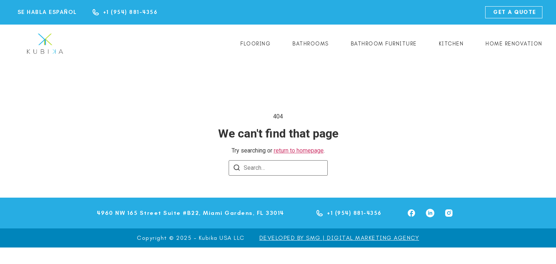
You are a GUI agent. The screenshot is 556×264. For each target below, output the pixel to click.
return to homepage (299, 150)
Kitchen (451, 43)
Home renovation (514, 43)
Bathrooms (310, 43)
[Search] (236, 169)
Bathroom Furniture (384, 43)
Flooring (255, 43)
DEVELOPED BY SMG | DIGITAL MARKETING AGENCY (339, 237)
